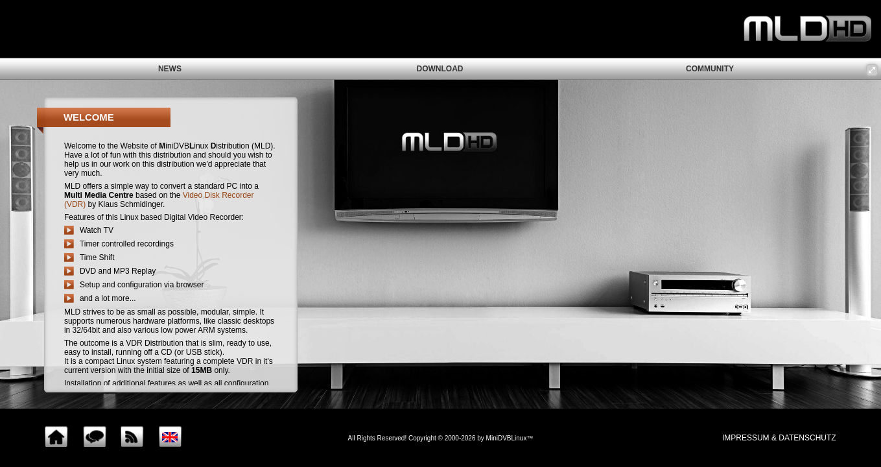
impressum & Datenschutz (779, 437)
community (710, 68)
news (170, 68)
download (439, 68)
